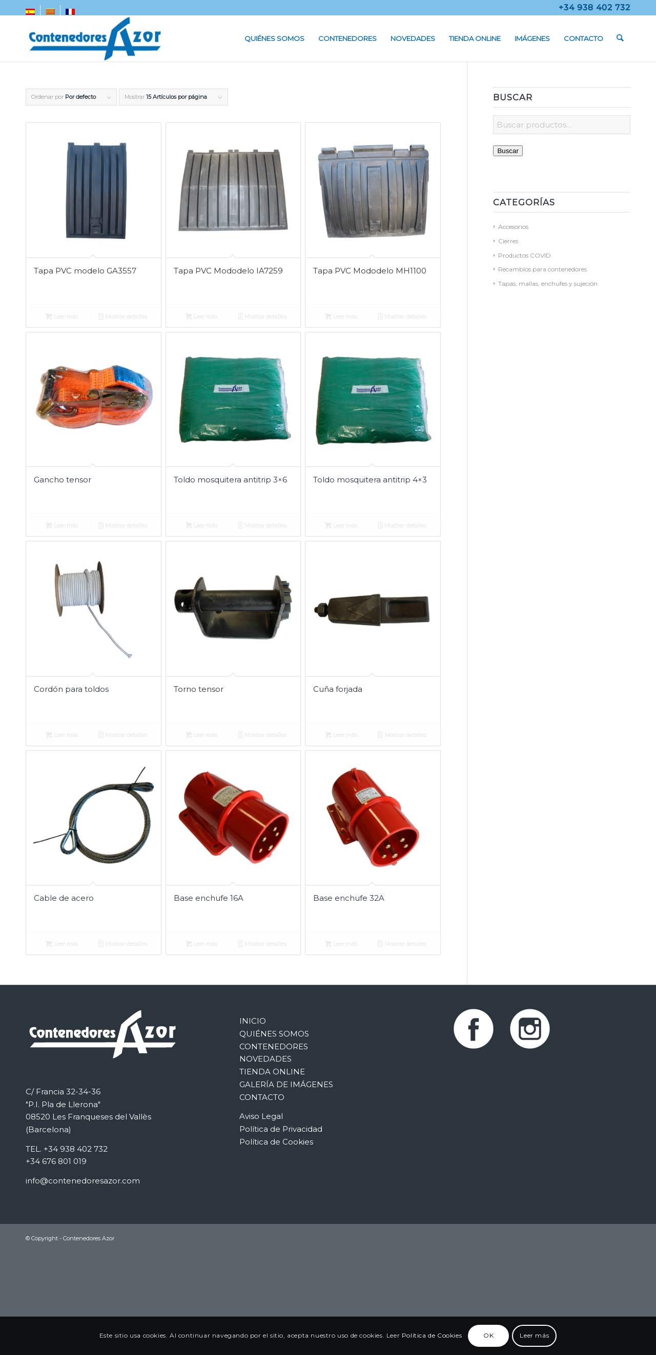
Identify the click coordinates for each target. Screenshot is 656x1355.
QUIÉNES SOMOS (274, 1034)
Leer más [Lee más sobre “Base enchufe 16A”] (202, 944)
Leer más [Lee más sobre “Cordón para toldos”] (62, 735)
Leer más (534, 1335)
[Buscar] (620, 38)
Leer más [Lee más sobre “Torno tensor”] (202, 735)
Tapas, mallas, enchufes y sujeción (548, 283)
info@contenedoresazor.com (83, 1180)
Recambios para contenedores (542, 269)
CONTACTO (261, 1097)
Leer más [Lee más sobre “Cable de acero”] (62, 944)
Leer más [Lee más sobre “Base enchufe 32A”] (341, 944)
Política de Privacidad (280, 1129)
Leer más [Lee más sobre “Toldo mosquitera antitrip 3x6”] (202, 526)
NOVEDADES (265, 1059)
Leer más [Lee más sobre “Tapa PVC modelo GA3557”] (62, 317)
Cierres (508, 241)
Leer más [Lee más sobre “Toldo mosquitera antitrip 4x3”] (341, 526)
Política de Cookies (276, 1142)
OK (488, 1335)
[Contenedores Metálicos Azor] (95, 38)
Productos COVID (524, 255)
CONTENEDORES (273, 1046)
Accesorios (513, 226)
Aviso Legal (261, 1116)
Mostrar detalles (122, 317)
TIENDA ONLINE (272, 1071)
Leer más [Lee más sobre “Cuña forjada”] (341, 735)
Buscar (507, 151)
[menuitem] (33, 11)
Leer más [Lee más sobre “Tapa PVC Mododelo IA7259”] (202, 317)
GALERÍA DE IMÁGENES (286, 1084)
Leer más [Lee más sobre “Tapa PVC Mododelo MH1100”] (341, 317)
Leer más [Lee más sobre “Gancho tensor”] (62, 526)
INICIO (252, 1021)
